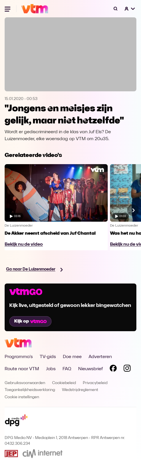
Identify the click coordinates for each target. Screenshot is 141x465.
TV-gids (48, 357)
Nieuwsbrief (90, 369)
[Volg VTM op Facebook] (113, 369)
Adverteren (100, 357)
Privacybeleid (95, 383)
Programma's (19, 357)
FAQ (67, 369)
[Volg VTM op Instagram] (127, 369)
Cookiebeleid (64, 383)
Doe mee (72, 357)
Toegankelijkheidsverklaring (30, 390)
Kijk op (30, 321)
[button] (130, 8)
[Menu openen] (8, 8)
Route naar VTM (22, 369)
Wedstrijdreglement (80, 390)
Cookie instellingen (22, 397)
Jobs (51, 369)
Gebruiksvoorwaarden (25, 383)
